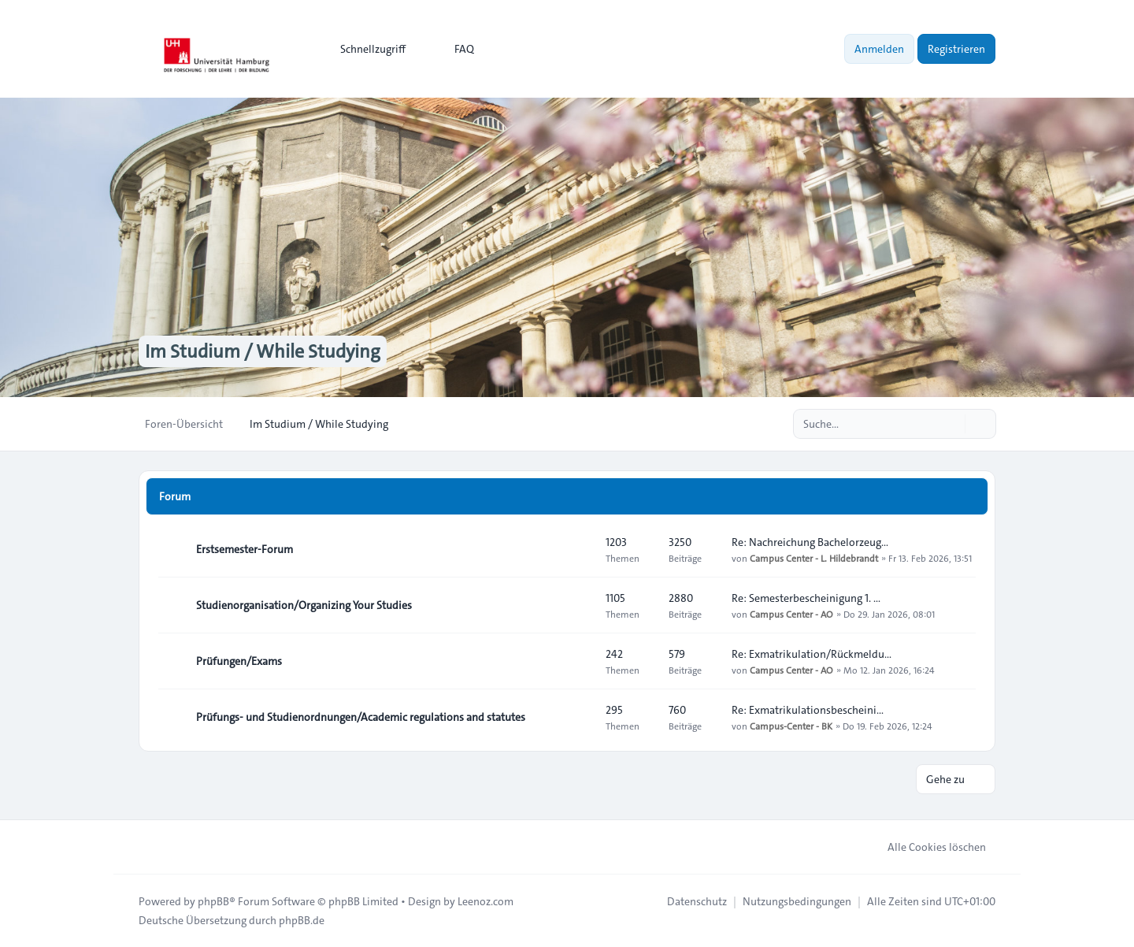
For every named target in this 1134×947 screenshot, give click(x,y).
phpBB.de (301, 920)
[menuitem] (365, 49)
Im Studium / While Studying (262, 351)
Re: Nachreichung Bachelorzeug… (810, 542)
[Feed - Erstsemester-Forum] (579, 549)
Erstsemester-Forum (244, 549)
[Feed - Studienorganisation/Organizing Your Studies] (579, 605)
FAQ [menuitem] (454, 49)
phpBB (213, 901)
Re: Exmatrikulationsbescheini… (808, 710)
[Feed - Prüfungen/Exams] (579, 661)
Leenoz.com (485, 901)
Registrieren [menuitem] (956, 49)
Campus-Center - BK (791, 726)
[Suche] (951, 423)
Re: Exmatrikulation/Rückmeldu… (811, 654)
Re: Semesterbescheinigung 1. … (806, 598)
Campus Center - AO (791, 614)
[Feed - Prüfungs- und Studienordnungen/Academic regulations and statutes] (579, 717)
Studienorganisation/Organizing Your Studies (304, 605)
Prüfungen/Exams (239, 661)
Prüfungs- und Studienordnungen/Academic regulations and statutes (360, 717)
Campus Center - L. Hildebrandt (814, 558)
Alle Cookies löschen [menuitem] (926, 847)
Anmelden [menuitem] (879, 49)
